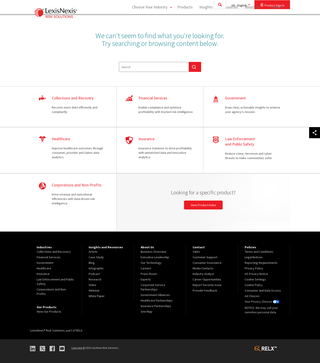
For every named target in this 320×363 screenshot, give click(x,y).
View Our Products (49, 312)
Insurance (43, 274)
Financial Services (48, 257)
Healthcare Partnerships (157, 300)
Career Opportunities (207, 279)
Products (185, 21)
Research (95, 279)
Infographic (96, 268)
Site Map (146, 312)
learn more (73, 107)
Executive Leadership (155, 257)
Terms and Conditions (259, 252)
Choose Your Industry (149, 21)
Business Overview (153, 252)
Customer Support (205, 257)
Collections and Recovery (54, 252)
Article (93, 252)
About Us (252, 21)
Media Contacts (203, 268)
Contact (276, 21)
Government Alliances (155, 295)
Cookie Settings (255, 279)
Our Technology (151, 263)
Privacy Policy (254, 268)
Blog (92, 263)
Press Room (149, 274)
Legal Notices (254, 257)
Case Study (96, 257)
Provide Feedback (205, 290)
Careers (146, 268)
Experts (146, 279)
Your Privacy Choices (262, 302)
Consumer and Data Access (263, 290)
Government (45, 263)
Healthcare (44, 268)
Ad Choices (252, 296)
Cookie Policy (254, 285)
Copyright (78, 347)
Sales (196, 252)
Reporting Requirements (261, 263)
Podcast (94, 274)
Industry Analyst (203, 274)
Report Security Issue (207, 285)
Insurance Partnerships (156, 306)
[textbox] (154, 67)
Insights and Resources (218, 21)
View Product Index (203, 205)
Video (92, 285)
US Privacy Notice (256, 274)
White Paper (97, 296)
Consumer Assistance (207, 263)
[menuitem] (185, 21)
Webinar (94, 290)
